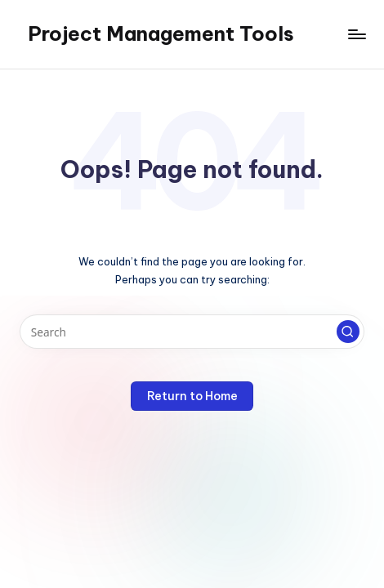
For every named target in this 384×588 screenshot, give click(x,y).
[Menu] (356, 33)
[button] (348, 331)
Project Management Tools (161, 33)
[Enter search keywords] (192, 331)
